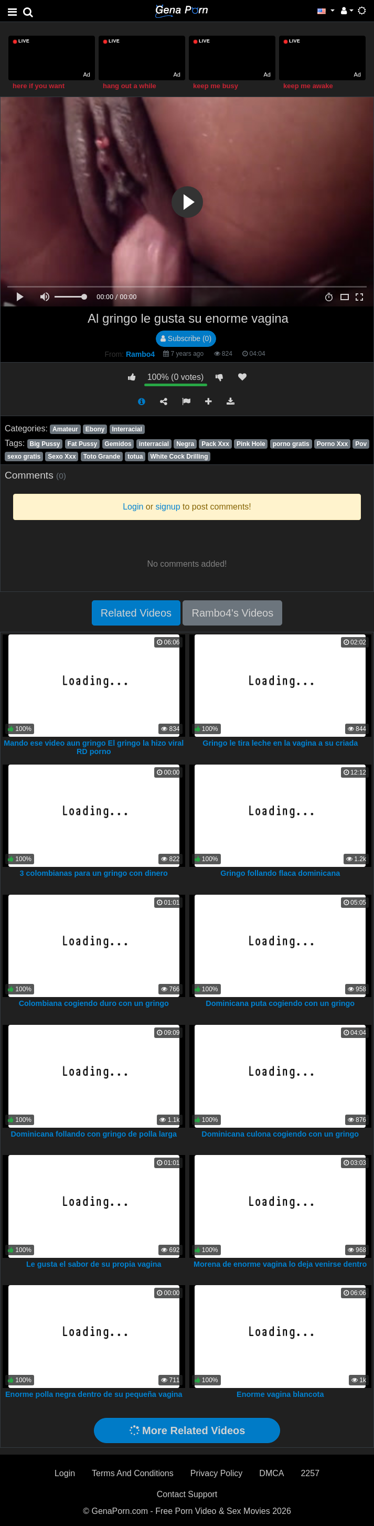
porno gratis (291, 444)
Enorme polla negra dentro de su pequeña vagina (93, 1394)
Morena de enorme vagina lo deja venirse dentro (280, 1264)
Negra (185, 444)
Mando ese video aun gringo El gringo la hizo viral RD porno (94, 747)
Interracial (127, 429)
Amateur (65, 429)
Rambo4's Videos (232, 613)
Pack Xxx (215, 444)
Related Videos (136, 613)
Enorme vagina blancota (280, 1394)
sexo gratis (23, 456)
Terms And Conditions (133, 1473)
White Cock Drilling (179, 456)
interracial (154, 444)
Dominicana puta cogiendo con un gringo (280, 1003)
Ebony (95, 429)
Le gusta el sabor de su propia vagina (94, 1264)
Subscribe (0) (186, 338)
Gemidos (117, 444)
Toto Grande (101, 456)
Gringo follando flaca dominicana (280, 873)
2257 (310, 1473)
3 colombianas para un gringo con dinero (94, 873)
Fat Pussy (83, 444)
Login (65, 1473)
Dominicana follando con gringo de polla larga (93, 1134)
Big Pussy (44, 444)
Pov (361, 444)
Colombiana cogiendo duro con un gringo (94, 1003)
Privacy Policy (216, 1473)
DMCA (271, 1473)
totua (135, 456)
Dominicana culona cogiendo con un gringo (280, 1134)
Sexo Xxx (62, 456)
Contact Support (187, 1494)
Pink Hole (251, 444)
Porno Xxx (332, 444)
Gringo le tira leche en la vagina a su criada (280, 743)
